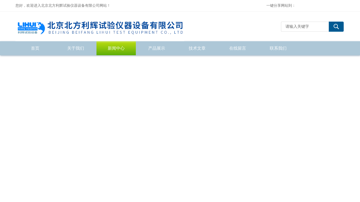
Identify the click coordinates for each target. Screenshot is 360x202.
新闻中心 (116, 48)
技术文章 (197, 48)
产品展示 (156, 48)
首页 (35, 48)
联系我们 (278, 48)
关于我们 (75, 48)
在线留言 (237, 48)
